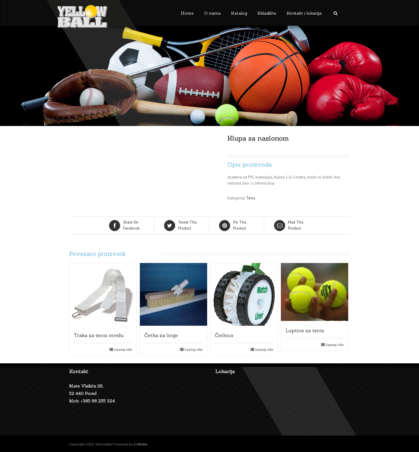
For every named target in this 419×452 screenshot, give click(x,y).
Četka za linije (161, 335)
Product (182, 225)
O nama (212, 13)
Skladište (267, 13)
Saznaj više (123, 349)
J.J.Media (140, 444)
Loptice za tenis (304, 330)
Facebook (127, 225)
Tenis (250, 198)
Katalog (239, 13)
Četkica (224, 335)
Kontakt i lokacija (304, 13)
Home (187, 13)
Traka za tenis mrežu (99, 335)
